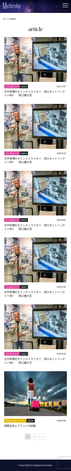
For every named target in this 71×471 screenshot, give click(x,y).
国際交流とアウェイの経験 (20, 425)
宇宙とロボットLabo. (15, 421)
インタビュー (12, 86)
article (23, 86)
